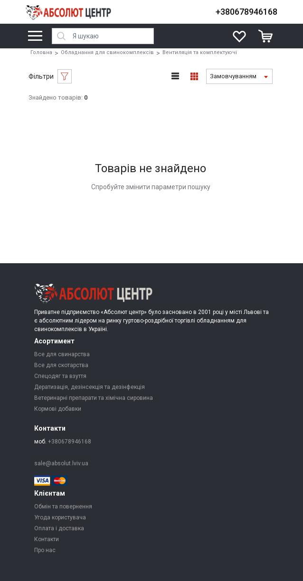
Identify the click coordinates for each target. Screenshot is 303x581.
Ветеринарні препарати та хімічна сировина (93, 398)
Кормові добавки (57, 409)
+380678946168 (246, 12)
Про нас (45, 550)
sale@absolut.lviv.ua (61, 463)
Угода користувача (60, 517)
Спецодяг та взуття (60, 376)
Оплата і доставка (59, 528)
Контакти (46, 539)
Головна (41, 52)
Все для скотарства (61, 365)
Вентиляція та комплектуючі (199, 52)
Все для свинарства (62, 354)
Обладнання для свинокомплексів (107, 52)
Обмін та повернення (63, 506)
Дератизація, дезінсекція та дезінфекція (89, 387)
